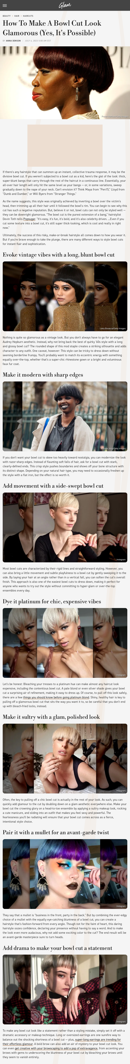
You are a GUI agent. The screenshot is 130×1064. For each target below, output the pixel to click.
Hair (16, 16)
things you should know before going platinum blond (56, 697)
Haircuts (28, 16)
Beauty (7, 16)
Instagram (121, 560)
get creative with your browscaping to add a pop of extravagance (56, 1048)
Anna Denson (13, 40)
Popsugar (29, 219)
